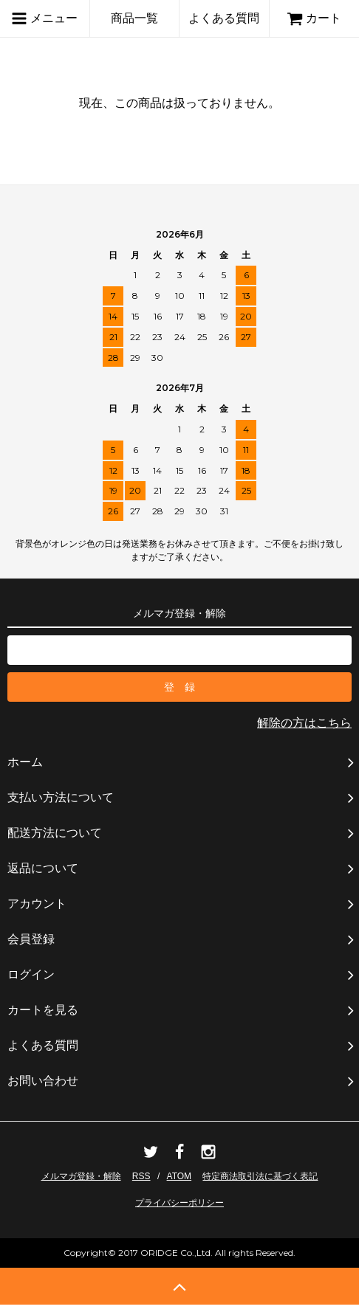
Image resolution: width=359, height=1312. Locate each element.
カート (314, 18)
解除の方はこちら (304, 723)
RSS (141, 1176)
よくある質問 (223, 18)
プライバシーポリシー (179, 1203)
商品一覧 (134, 18)
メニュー (44, 18)
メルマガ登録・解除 (81, 1176)
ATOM (179, 1176)
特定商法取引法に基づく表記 (260, 1176)
